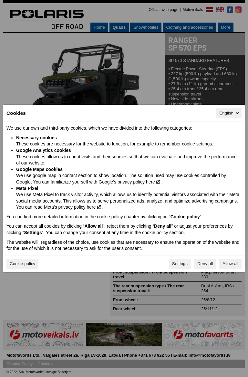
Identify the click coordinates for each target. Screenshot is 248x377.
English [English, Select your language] (229, 113)
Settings (180, 263)
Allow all (230, 263)
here (150, 181)
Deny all (205, 263)
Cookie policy (22, 263)
